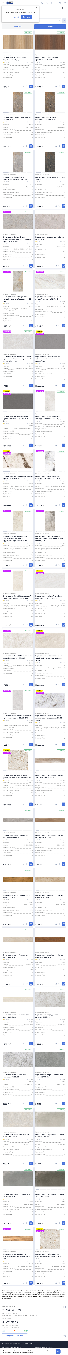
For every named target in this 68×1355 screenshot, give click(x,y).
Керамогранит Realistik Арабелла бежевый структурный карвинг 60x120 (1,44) (17, 299)
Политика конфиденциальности (11, 1347)
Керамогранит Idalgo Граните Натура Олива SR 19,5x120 (49, 896)
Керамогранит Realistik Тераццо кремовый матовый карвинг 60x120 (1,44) (48, 1256)
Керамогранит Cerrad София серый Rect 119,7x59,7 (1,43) (50, 178)
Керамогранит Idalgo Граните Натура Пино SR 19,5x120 (16, 956)
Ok (58, 1351)
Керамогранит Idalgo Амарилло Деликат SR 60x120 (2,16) (50, 238)
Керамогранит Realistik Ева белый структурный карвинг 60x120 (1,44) (48, 417)
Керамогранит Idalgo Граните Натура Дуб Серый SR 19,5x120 (16, 836)
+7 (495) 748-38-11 (11, 1322)
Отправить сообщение (15, 1336)
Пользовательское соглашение (43, 1347)
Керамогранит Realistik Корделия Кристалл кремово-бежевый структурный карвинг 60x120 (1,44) (15, 538)
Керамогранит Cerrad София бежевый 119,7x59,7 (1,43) (16, 118)
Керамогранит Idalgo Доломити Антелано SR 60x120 (47, 1016)
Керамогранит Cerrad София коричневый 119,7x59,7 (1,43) (45, 118)
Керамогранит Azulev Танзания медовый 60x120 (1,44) (14, 58)
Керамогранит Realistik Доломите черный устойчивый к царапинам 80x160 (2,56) (18, 418)
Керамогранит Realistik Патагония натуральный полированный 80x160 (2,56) (48, 718)
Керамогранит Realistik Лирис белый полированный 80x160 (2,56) (48, 597)
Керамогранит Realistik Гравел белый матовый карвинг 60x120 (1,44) (49, 298)
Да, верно (26, 17)
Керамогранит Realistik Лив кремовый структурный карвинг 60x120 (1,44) (17, 597)
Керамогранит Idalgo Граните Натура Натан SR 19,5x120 (16, 896)
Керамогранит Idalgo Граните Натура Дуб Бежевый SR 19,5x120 (49, 776)
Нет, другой (14, 17)
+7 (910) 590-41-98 (11, 1309)
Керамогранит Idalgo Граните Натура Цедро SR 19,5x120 (16, 1016)
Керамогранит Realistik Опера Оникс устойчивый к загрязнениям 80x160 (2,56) (48, 658)
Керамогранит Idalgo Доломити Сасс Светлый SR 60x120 (49, 1076)
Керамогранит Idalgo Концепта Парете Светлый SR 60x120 (49, 1135)
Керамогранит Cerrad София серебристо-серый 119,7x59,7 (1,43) (16, 178)
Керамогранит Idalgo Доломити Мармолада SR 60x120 (14, 1076)
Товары (50, 27)
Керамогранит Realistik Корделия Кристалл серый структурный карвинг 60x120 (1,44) (49, 538)
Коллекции (18, 27)
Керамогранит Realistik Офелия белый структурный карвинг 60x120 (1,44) (17, 717)
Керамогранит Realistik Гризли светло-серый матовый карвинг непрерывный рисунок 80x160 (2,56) (17, 359)
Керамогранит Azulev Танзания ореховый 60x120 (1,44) (46, 58)
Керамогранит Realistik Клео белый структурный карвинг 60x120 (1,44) (48, 477)
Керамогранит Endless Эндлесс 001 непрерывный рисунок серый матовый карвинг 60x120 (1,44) (17, 239)
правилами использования (21, 1352)
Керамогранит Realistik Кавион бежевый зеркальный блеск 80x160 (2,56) (18, 477)
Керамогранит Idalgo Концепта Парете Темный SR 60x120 (49, 1195)
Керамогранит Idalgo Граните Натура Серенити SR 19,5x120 (49, 956)
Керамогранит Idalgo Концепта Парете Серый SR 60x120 (17, 1195)
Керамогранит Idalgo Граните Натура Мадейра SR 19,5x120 (49, 836)
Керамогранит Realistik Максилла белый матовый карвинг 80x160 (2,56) (17, 657)
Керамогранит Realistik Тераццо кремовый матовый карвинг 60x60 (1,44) (17, 776)
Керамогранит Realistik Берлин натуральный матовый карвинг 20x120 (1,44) (17, 1256)
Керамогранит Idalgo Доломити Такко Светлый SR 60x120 (16, 1135)
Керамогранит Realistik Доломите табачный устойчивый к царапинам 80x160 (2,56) (48, 359)
